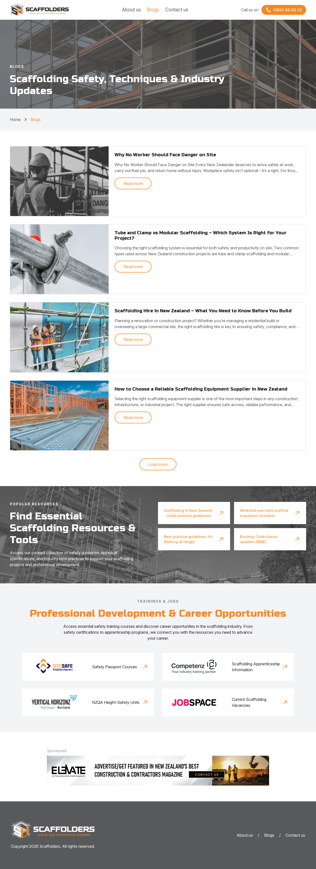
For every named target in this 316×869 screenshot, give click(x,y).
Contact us (176, 10)
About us (131, 10)
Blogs (153, 10)
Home (15, 119)
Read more (133, 183)
